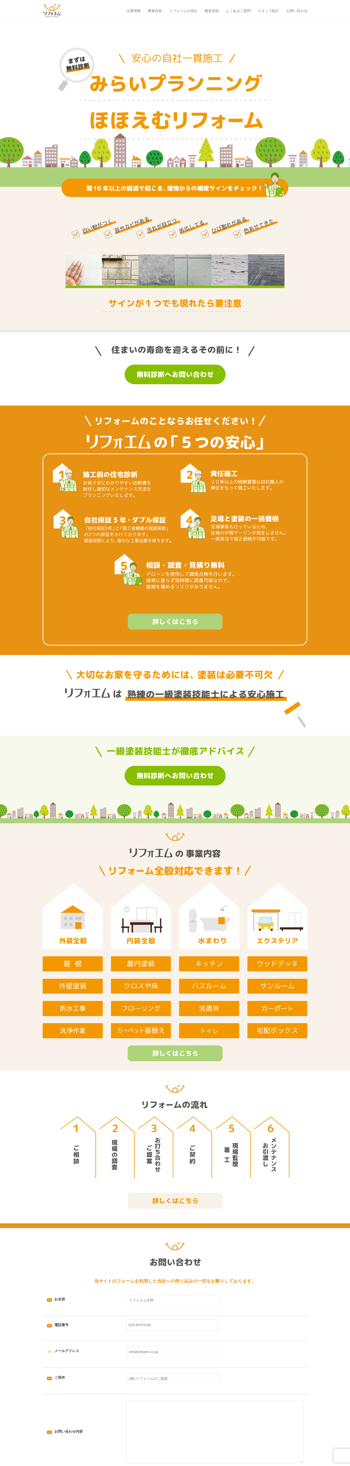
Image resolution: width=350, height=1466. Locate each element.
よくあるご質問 (238, 11)
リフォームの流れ (183, 11)
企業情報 (134, 11)
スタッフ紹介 (268, 11)
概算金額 (212, 11)
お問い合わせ (296, 11)
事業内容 (155, 11)
